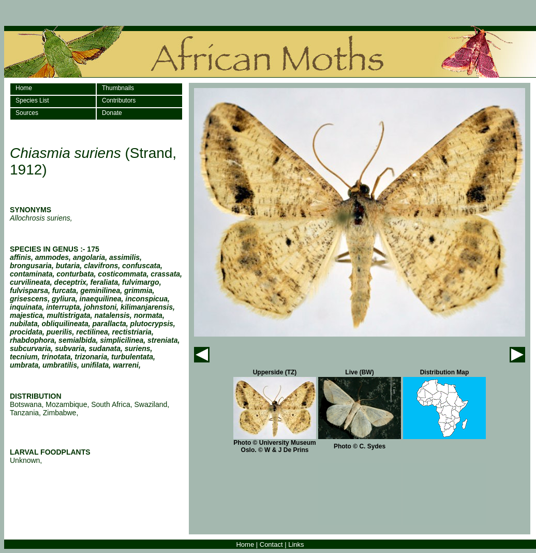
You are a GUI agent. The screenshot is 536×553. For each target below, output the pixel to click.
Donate (112, 113)
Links (296, 544)
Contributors (119, 100)
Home (24, 88)
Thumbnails (118, 88)
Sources (27, 113)
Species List (32, 100)
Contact (271, 544)
